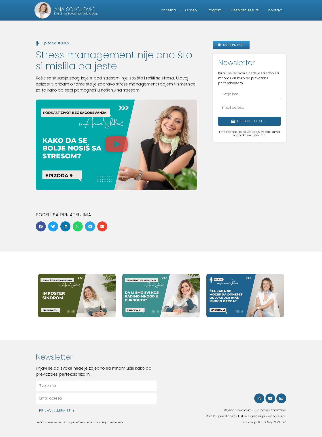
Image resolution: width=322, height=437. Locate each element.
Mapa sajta (277, 416)
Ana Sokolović (74, 9)
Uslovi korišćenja (251, 416)
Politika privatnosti (220, 416)
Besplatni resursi (245, 10)
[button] (116, 145)
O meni (191, 10)
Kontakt (275, 10)
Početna (168, 10)
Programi (214, 10)
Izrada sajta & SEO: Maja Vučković (264, 422)
